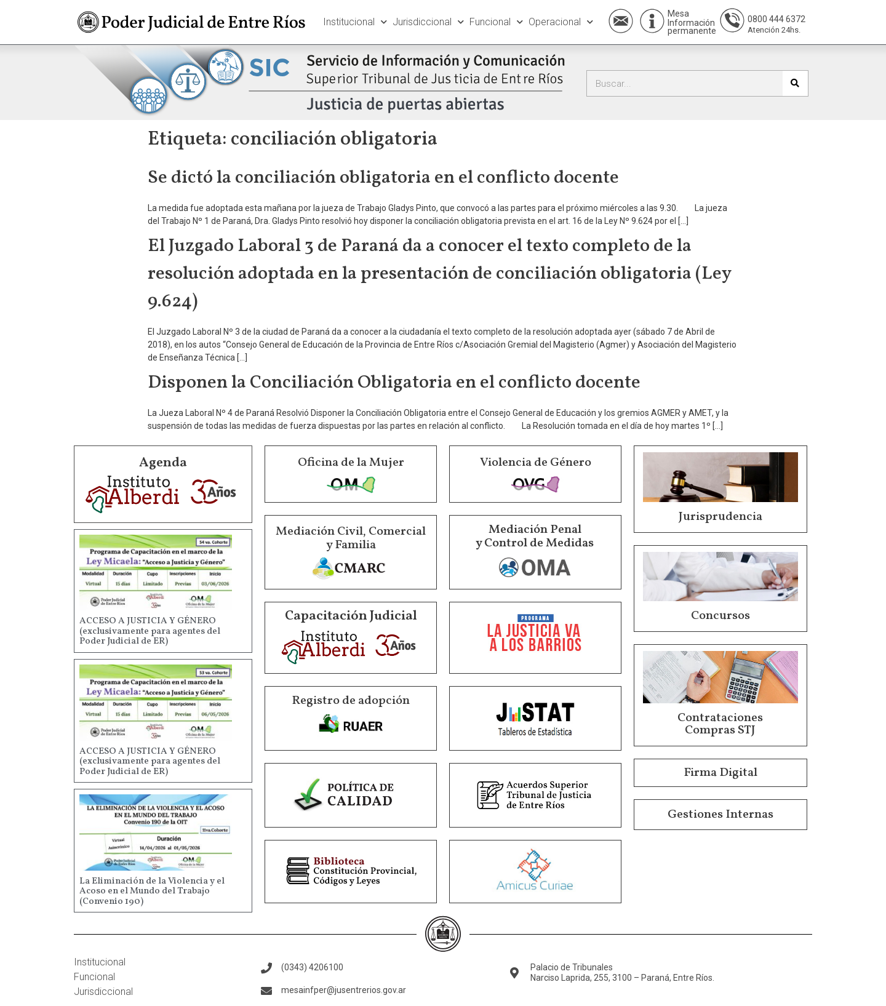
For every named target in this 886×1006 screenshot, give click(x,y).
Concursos (720, 616)
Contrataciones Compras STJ (720, 724)
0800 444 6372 (776, 19)
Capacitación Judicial (351, 616)
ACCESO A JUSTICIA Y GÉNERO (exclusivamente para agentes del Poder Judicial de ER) (149, 631)
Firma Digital (720, 772)
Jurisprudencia (720, 516)
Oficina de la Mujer (351, 462)
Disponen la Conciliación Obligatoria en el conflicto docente (394, 383)
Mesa (678, 13)
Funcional (496, 21)
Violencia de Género (535, 462)
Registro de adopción (351, 700)
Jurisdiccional (428, 21)
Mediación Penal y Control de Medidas (535, 536)
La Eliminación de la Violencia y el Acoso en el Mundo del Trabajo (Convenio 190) (152, 891)
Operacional (561, 21)
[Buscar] (795, 83)
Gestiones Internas (720, 814)
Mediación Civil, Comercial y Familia (351, 538)
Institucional (355, 21)
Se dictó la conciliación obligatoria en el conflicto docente (383, 178)
